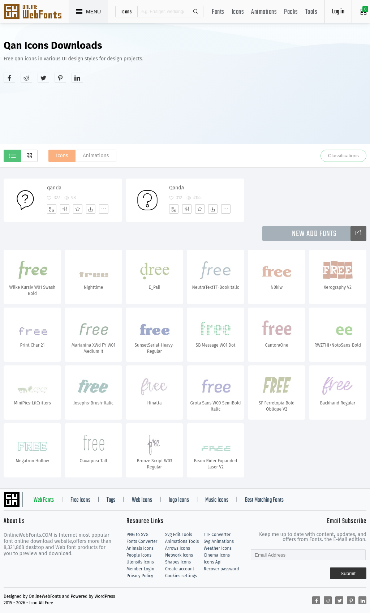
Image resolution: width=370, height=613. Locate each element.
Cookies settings (181, 575)
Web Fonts (44, 500)
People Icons (138, 555)
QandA (176, 188)
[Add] (51, 209)
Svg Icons (36, 12)
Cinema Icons (217, 555)
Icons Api (212, 562)
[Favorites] (77, 209)
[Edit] (64, 209)
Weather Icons (218, 548)
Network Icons (179, 555)
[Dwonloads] (90, 209)
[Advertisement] (295, 91)
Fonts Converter (141, 541)
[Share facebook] (9, 78)
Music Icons (216, 500)
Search (195, 11)
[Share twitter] (43, 78)
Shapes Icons (178, 562)
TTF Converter (217, 534)
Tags (111, 500)
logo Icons (179, 500)
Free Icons (80, 500)
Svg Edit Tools (178, 534)
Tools (311, 12)
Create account (179, 568)
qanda (54, 188)
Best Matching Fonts (264, 500)
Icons (238, 12)
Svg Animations (219, 541)
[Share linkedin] (77, 78)
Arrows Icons (177, 548)
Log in (338, 12)
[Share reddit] (26, 78)
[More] (103, 209)
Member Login (140, 568)
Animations (264, 12)
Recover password (221, 568)
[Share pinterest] (60, 78)
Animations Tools (182, 541)
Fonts (218, 12)
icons (126, 11)
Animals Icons (140, 548)
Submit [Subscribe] (348, 573)
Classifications (343, 155)
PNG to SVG (137, 534)
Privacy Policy (139, 575)
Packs (291, 12)
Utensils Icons (140, 562)
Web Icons (142, 500)
